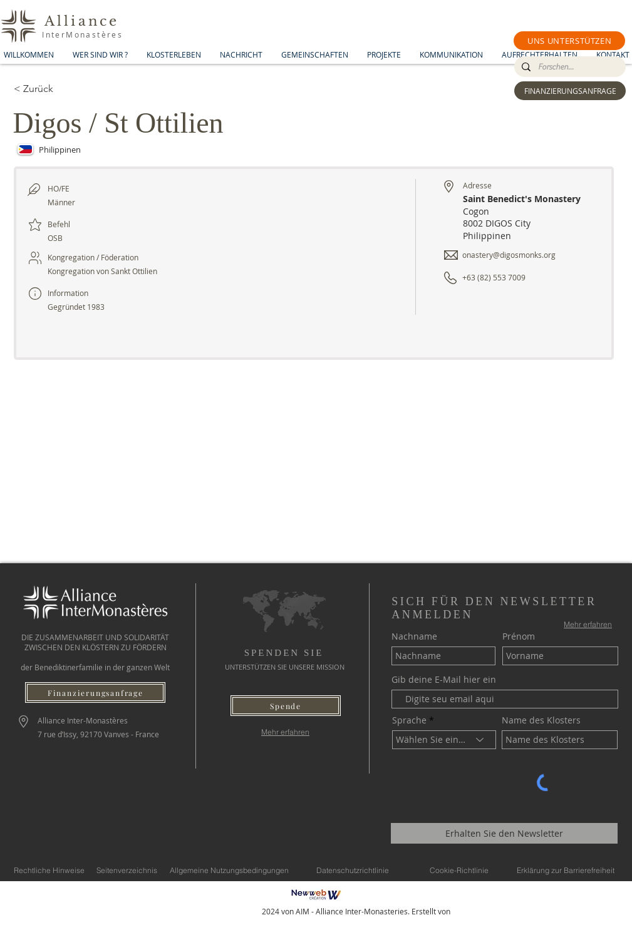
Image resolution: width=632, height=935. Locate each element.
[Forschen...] (568, 67)
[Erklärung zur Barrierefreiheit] (566, 870)
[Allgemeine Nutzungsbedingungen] (229, 870)
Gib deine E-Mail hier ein (443, 679)
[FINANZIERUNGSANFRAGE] (570, 90)
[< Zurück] (58, 89)
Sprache (409, 720)
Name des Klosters (541, 720)
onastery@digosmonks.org (509, 255)
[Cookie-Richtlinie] (459, 870)
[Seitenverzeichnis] (127, 870)
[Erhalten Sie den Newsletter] (504, 833)
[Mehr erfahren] (285, 732)
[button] (569, 40)
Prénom (518, 636)
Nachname (414, 636)
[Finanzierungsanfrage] (95, 692)
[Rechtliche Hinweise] (49, 870)
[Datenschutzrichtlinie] (353, 870)
